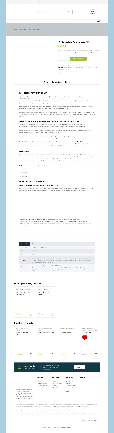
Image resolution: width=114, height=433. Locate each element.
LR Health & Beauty (66, 71)
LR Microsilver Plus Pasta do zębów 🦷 (45, 293)
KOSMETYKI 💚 (66, 65)
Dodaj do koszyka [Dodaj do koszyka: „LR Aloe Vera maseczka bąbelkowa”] (30, 353)
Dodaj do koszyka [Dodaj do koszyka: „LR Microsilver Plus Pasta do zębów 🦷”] (52, 314)
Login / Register (95, 2)
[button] (79, 367)
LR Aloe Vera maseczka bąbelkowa (22, 333)
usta (69, 69)
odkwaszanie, (57, 406)
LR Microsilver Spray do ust (80, 67)
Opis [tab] (46, 82)
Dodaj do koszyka (78, 58)
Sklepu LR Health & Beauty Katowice (36, 219)
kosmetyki (18, 393)
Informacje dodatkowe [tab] (60, 82)
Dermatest (44, 181)
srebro (62, 69)
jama (65, 67)
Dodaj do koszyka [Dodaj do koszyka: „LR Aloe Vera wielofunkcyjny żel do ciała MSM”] (96, 353)
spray (59, 69)
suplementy (25, 391)
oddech (95, 67)
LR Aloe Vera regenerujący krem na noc (46, 333)
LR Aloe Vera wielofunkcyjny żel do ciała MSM (89, 333)
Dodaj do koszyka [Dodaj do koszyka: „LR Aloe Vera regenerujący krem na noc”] (52, 353)
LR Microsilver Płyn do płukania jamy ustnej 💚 (24, 293)
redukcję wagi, (78, 406)
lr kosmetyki (71, 67)
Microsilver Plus (75, 71)
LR (66, 67)
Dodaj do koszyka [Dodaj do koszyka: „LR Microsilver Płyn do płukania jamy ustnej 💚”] (30, 314)
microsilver (90, 67)
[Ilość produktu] (63, 58)
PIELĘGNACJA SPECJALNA (91, 330)
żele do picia (29, 406)
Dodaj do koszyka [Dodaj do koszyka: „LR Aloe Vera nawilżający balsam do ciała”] (74, 353)
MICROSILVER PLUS (73, 65)
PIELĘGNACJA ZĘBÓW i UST (83, 65)
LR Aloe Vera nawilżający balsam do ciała (66, 333)
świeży (66, 69)
